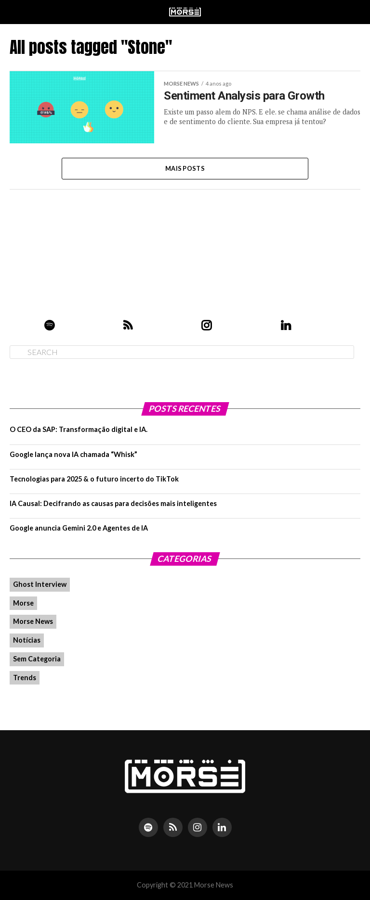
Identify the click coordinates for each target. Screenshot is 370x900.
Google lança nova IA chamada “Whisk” (73, 454)
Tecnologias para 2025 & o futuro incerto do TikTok (94, 479)
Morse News (33, 621)
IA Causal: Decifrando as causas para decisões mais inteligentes (113, 503)
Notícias (26, 640)
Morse (23, 603)
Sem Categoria (37, 659)
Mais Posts (185, 168)
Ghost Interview (39, 584)
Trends (24, 677)
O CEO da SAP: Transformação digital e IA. (78, 429)
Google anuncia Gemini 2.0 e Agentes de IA (79, 528)
